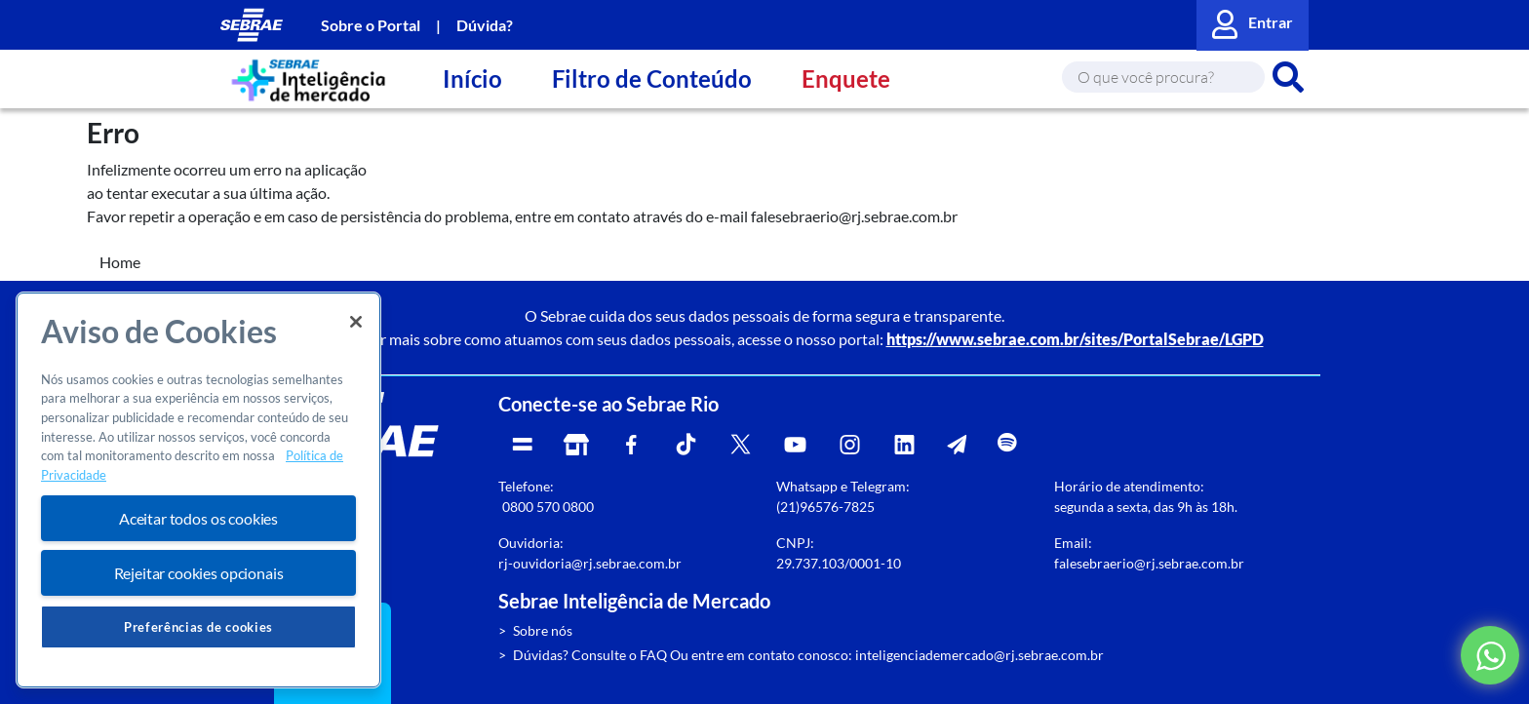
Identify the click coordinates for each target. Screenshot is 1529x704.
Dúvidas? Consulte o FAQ (590, 654)
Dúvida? (484, 25)
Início (472, 78)
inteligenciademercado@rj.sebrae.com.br (979, 654)
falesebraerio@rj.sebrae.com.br (1149, 563)
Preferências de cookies (198, 627)
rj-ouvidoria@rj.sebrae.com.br (590, 563)
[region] (198, 490)
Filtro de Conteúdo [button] (652, 78)
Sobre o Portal (370, 25)
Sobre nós (542, 630)
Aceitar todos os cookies (198, 518)
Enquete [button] (846, 78)
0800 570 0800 (548, 506)
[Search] (1163, 77)
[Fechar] (355, 321)
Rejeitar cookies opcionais (199, 573)
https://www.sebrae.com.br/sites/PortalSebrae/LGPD (1075, 339)
